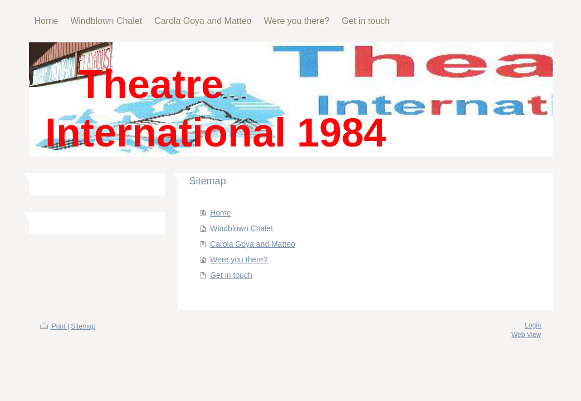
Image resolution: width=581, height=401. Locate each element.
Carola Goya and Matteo (252, 243)
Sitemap (83, 326)
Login (533, 325)
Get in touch (231, 275)
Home (220, 212)
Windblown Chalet (241, 228)
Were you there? (238, 259)
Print (53, 326)
